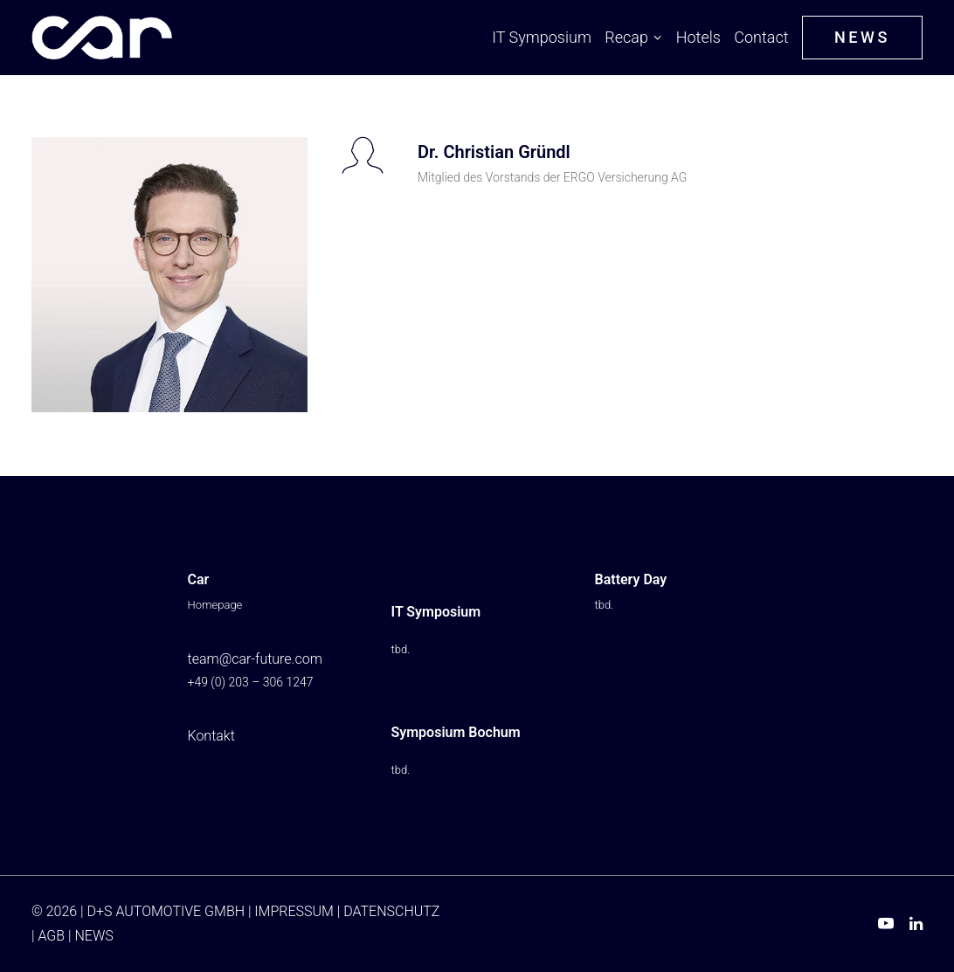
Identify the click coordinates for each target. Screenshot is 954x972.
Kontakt (211, 735)
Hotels (698, 37)
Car (199, 579)
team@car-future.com (255, 659)
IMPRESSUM (294, 911)
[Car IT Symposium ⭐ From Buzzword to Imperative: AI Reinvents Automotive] (101, 37)
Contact (761, 37)
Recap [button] (633, 37)
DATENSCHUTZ (391, 911)
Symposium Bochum (456, 732)
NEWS (93, 935)
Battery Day (631, 579)
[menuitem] (544, 37)
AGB (51, 935)
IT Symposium (541, 37)
